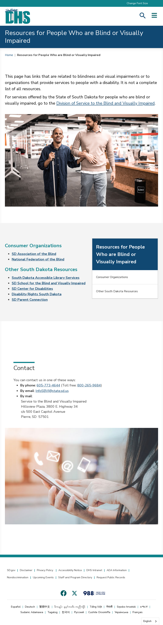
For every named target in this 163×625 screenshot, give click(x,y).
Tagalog (52, 612)
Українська (121, 612)
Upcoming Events (43, 577)
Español (16, 607)
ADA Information (117, 570)
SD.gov (11, 570)
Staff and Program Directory (75, 577)
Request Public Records (111, 577)
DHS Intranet (94, 570)
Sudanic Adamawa (31, 612)
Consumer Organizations (112, 277)
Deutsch (30, 607)
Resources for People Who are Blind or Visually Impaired (58, 55)
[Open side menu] (154, 16)
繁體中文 (44, 607)
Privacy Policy (45, 570)
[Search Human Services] (143, 16)
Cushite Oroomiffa (99, 612)
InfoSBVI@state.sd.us (52, 391)
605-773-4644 (48, 385)
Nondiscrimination (17, 577)
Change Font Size (137, 3)
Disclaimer (26, 570)
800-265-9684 (89, 385)
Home (9, 55)
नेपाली (109, 607)
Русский (79, 612)
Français (138, 612)
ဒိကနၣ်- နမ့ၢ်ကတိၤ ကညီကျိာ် (69, 607)
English (147, 621)
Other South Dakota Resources (117, 291)
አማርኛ (144, 607)
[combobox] (150, 621)
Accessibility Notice (70, 570)
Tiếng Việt (96, 607)
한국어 (66, 612)
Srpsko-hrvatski (126, 607)
